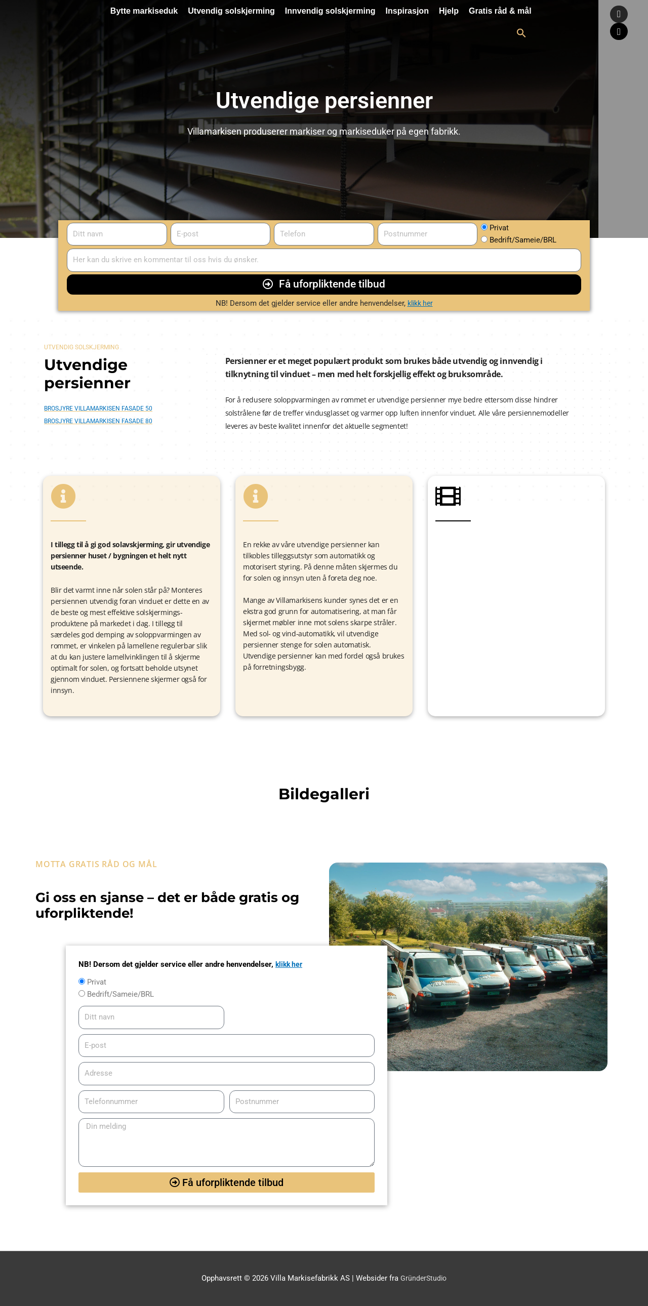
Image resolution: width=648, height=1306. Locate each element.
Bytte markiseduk (144, 11)
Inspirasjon (407, 11)
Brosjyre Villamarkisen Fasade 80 (98, 421)
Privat (499, 227)
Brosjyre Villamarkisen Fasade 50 (98, 408)
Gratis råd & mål (500, 11)
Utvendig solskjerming (231, 11)
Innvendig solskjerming (330, 11)
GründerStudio (423, 1278)
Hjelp (449, 11)
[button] (521, 33)
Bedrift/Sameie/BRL (523, 239)
